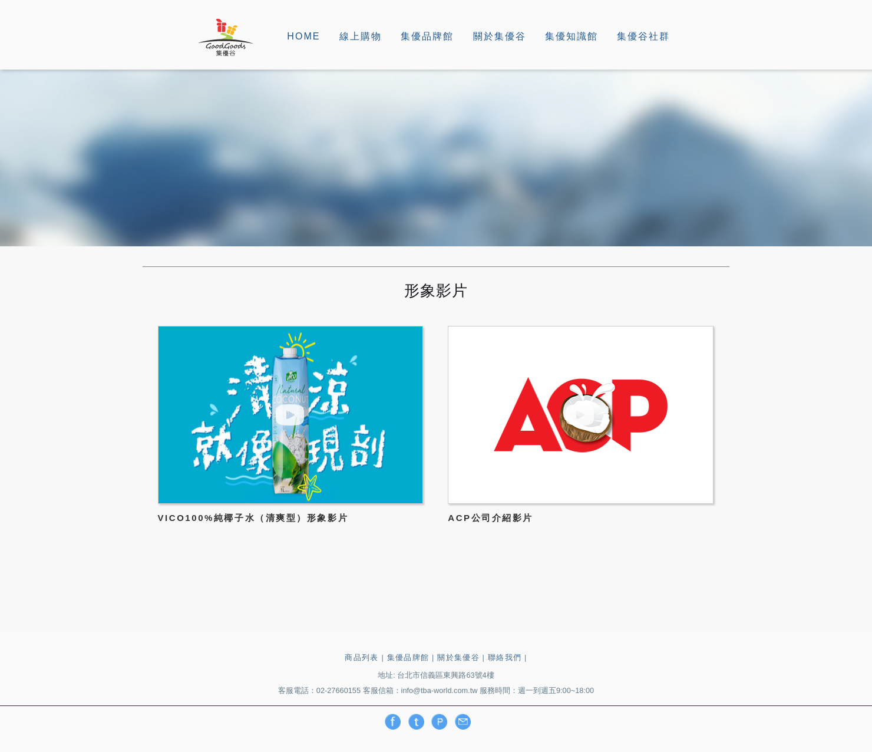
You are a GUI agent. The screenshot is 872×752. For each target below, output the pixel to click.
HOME (303, 36)
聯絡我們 (504, 657)
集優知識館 (571, 36)
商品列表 (361, 657)
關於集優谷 (499, 36)
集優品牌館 (427, 36)
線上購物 (360, 36)
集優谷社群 (643, 36)
